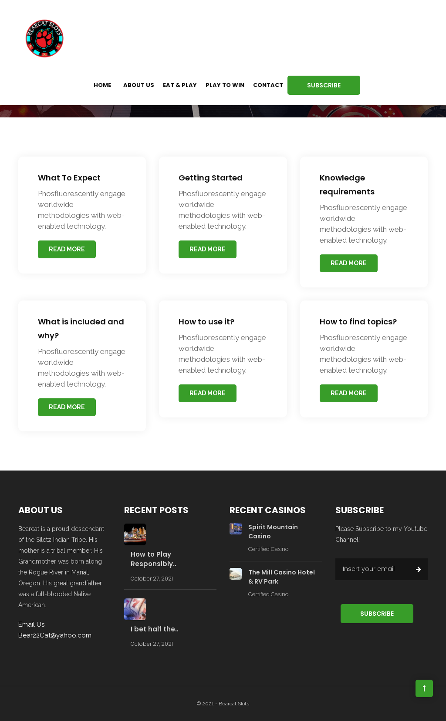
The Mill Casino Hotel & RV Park (281, 577)
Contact (268, 85)
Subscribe (324, 85)
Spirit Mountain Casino (273, 532)
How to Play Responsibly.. (153, 559)
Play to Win (225, 85)
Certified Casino (268, 549)
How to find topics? (358, 321)
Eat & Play (180, 85)
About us (138, 85)
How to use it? (206, 321)
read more (67, 249)
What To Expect (69, 177)
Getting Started (211, 177)
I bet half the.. (155, 629)
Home (102, 85)
